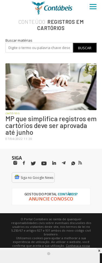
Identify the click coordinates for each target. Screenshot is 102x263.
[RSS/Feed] (80, 162)
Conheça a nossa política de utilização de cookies (59, 247)
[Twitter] (33, 163)
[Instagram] (15, 163)
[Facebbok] (24, 163)
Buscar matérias (18, 40)
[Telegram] (63, 163)
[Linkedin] (54, 163)
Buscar (84, 47)
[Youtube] (44, 163)
